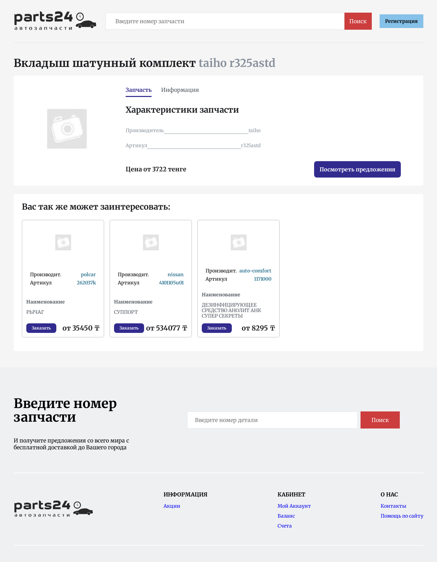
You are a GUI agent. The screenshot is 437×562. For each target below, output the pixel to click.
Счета (285, 526)
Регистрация (401, 21)
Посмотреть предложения (357, 169)
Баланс (286, 516)
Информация (180, 89)
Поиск (358, 21)
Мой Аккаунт (294, 506)
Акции (172, 506)
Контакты (393, 506)
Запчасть (139, 89)
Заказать (41, 328)
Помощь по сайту (402, 516)
